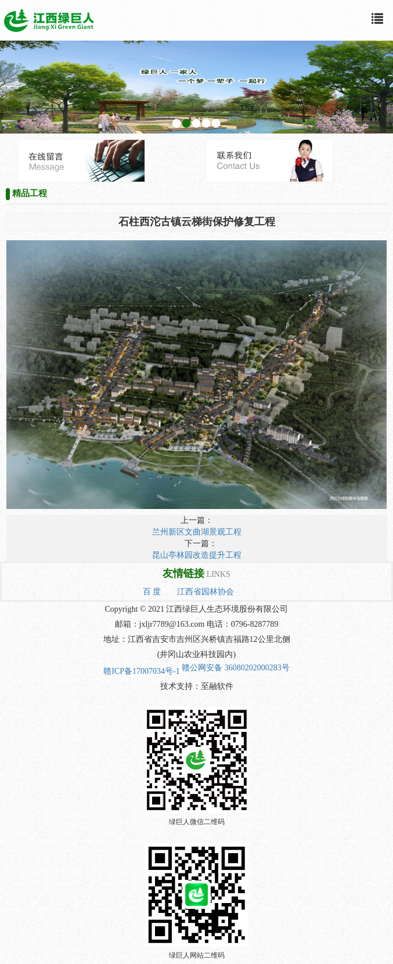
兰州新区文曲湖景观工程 (196, 532)
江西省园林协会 (205, 591)
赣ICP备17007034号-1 (141, 671)
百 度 (152, 591)
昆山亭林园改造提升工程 (196, 555)
